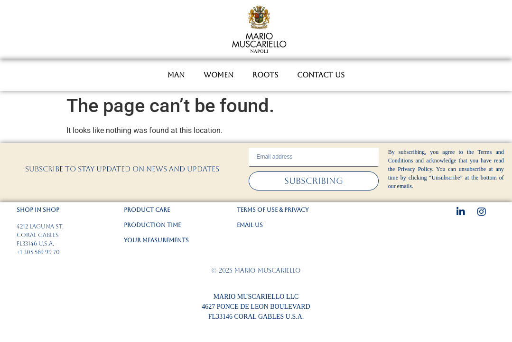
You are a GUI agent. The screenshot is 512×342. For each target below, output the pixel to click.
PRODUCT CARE (147, 210)
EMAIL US (250, 225)
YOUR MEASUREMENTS (156, 240)
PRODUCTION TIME (152, 225)
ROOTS (265, 75)
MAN (176, 75)
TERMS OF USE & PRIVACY (272, 210)
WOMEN (218, 75)
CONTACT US (320, 75)
